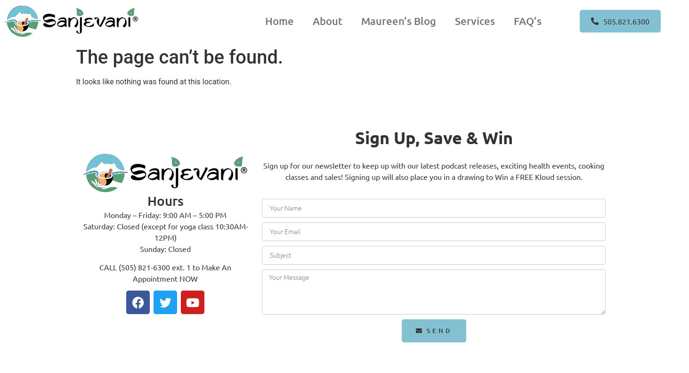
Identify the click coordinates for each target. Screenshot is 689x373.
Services (475, 21)
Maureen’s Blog (398, 21)
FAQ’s (528, 21)
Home (279, 21)
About (327, 21)
